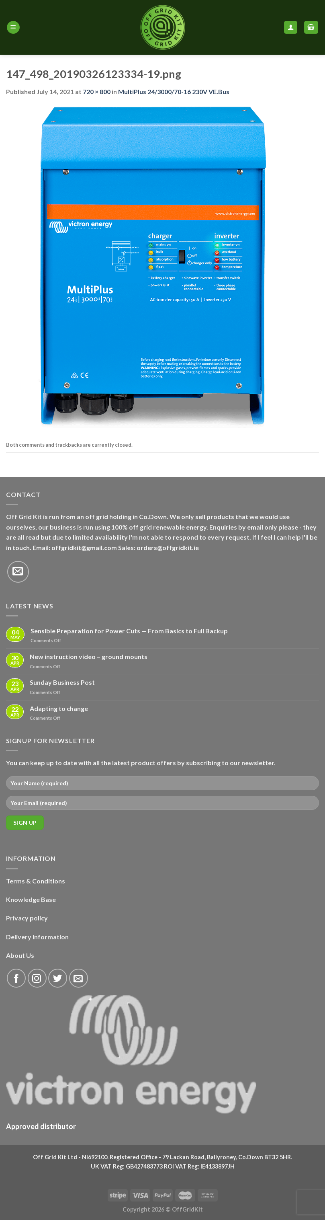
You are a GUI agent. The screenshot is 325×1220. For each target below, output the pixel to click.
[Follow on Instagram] (37, 978)
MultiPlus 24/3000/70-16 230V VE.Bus (173, 91)
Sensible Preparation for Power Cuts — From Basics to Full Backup (129, 631)
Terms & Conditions (35, 881)
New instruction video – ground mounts (88, 656)
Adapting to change (59, 708)
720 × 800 (96, 91)
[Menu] (13, 27)
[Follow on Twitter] (57, 978)
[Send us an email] (18, 572)
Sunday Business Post (62, 682)
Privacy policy (27, 918)
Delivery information (37, 937)
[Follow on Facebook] (16, 978)
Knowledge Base (31, 899)
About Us (20, 955)
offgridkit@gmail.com (84, 547)
